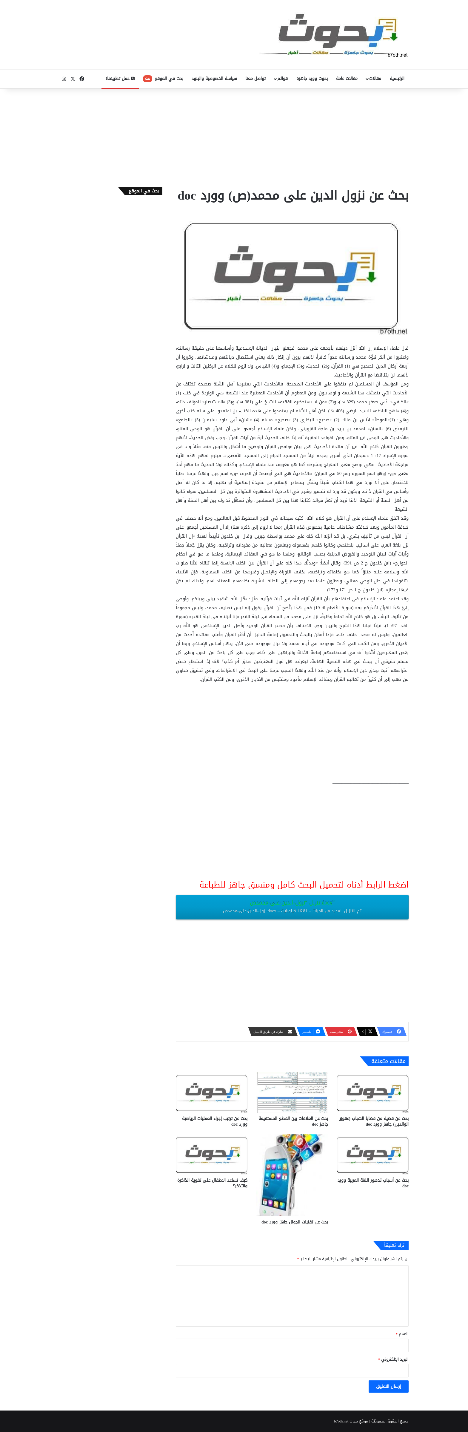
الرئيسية (397, 79)
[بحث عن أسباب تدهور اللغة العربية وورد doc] (373, 1154)
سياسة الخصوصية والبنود (214, 79)
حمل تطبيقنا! (120, 79)
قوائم (282, 79)
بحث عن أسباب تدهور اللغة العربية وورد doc (373, 1183)
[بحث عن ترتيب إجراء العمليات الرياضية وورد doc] (211, 1092)
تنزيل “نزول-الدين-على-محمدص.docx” (292, 906)
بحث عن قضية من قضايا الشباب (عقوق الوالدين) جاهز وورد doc (373, 1121)
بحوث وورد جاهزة (312, 79)
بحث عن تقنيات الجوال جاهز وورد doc (294, 1222)
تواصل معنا (255, 79)
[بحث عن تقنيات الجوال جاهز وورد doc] (292, 1175)
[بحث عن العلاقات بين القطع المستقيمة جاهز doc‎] (292, 1092)
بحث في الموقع (163, 79)
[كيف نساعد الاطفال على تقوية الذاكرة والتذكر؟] (211, 1154)
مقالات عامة (347, 79)
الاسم (402, 1334)
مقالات (375, 79)
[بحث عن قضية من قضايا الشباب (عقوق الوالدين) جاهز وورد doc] (373, 1092)
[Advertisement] (234, 136)
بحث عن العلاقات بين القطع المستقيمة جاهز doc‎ (293, 1121)
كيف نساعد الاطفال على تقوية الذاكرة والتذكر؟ (212, 1183)
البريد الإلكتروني (393, 1359)
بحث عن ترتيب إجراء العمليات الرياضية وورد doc (214, 1121)
